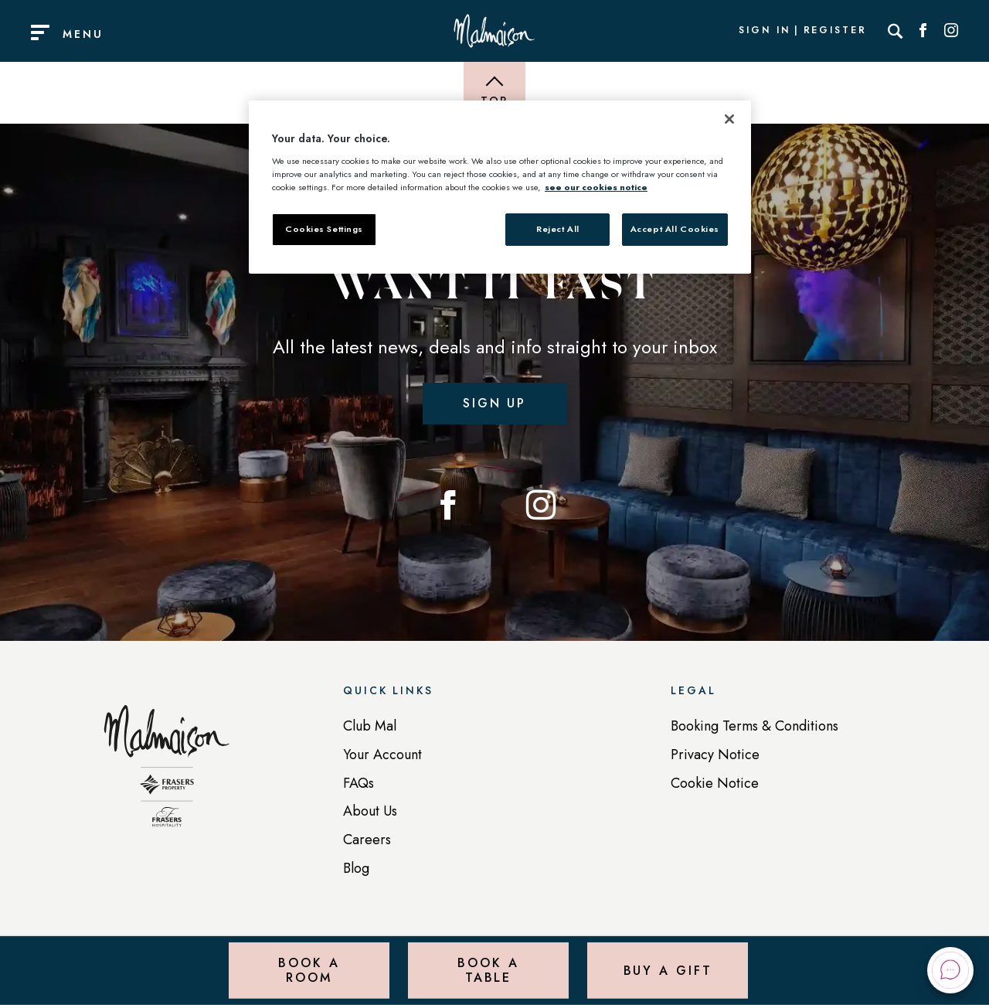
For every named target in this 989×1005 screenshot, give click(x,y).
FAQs (358, 783)
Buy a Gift (668, 970)
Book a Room (308, 970)
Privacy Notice (715, 754)
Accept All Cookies (674, 229)
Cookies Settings (324, 229)
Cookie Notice (715, 783)
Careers (367, 840)
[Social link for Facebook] (923, 31)
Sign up (494, 403)
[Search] (895, 31)
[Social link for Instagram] (951, 31)
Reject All (557, 229)
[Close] (729, 119)
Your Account (382, 754)
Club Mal (369, 726)
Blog (356, 868)
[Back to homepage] (167, 774)
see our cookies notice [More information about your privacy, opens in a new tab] (596, 187)
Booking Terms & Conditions (754, 726)
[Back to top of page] (494, 93)
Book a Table (487, 970)
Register (835, 31)
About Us (370, 811)
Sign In (764, 31)
